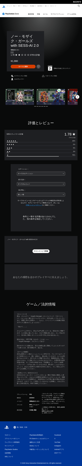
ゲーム (8, 6)
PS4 (19, 6)
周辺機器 (32, 6)
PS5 (14, 6)
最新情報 (39, 6)
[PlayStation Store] (11, 11)
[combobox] (41, 171)
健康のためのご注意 (47, 409)
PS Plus (25, 6)
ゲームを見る (71, 12)
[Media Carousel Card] (19, 95)
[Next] (77, 95)
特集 (38, 12)
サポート (52, 6)
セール (45, 12)
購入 (46, 6)
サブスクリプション (57, 12)
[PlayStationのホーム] (4, 6)
